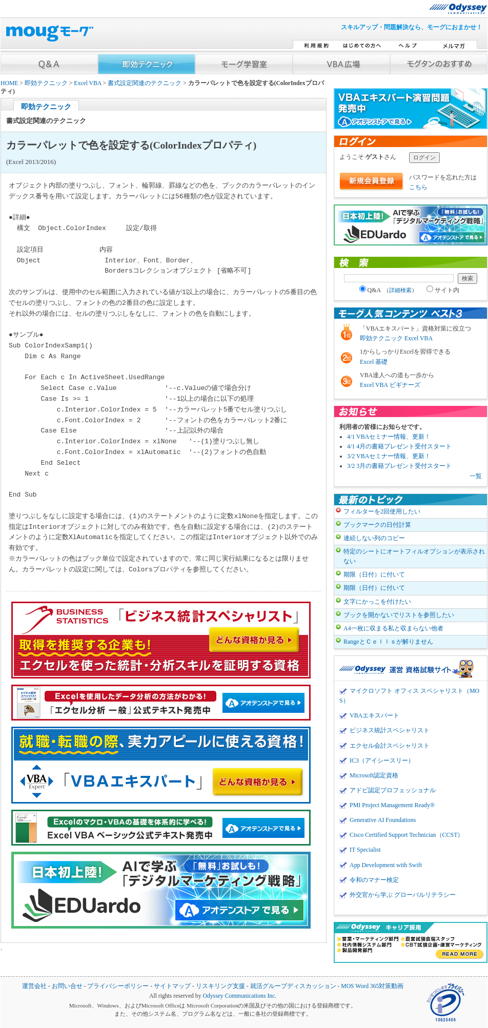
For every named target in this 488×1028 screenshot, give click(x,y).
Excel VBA (87, 83)
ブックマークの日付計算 (377, 524)
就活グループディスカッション (293, 986)
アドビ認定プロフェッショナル (393, 790)
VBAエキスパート (374, 715)
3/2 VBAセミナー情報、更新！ (389, 456)
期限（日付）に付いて (374, 574)
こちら (418, 187)
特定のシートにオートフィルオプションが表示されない (414, 556)
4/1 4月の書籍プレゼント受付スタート (399, 446)
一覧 (476, 476)
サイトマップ (172, 986)
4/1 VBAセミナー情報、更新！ (389, 436)
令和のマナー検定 (374, 879)
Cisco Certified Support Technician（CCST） (406, 834)
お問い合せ (67, 986)
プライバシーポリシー (118, 986)
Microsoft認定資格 (374, 775)
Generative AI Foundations (383, 820)
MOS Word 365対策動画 (372, 986)
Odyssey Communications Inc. (239, 996)
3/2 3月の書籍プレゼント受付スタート (399, 465)
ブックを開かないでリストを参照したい (398, 615)
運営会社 (34, 986)
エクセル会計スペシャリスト (390, 745)
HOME (9, 83)
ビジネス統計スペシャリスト (390, 730)
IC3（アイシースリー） (382, 760)
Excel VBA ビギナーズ (390, 384)
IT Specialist (365, 849)
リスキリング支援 (220, 986)
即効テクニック (46, 83)
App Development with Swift (386, 865)
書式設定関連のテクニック (144, 83)
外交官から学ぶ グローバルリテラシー (403, 894)
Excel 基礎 (374, 361)
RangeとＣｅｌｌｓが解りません (388, 641)
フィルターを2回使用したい (381, 511)
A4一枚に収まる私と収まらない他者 (393, 628)
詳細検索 (400, 290)
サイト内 (442, 290)
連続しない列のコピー (374, 538)
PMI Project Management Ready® (392, 805)
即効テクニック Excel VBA (396, 338)
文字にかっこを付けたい (377, 601)
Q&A (388, 290)
